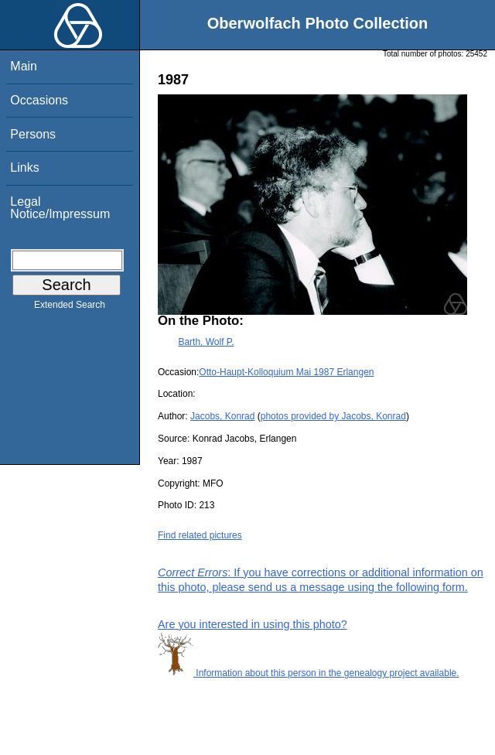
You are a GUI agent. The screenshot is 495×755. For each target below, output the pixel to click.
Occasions (39, 100)
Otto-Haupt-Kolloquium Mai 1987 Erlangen (286, 372)
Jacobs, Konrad (222, 416)
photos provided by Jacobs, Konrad (333, 416)
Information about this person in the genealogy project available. (308, 673)
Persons (33, 134)
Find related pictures (200, 535)
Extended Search (69, 308)
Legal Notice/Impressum (60, 207)
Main (23, 66)
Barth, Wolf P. (206, 342)
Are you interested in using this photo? (252, 624)
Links (24, 167)
